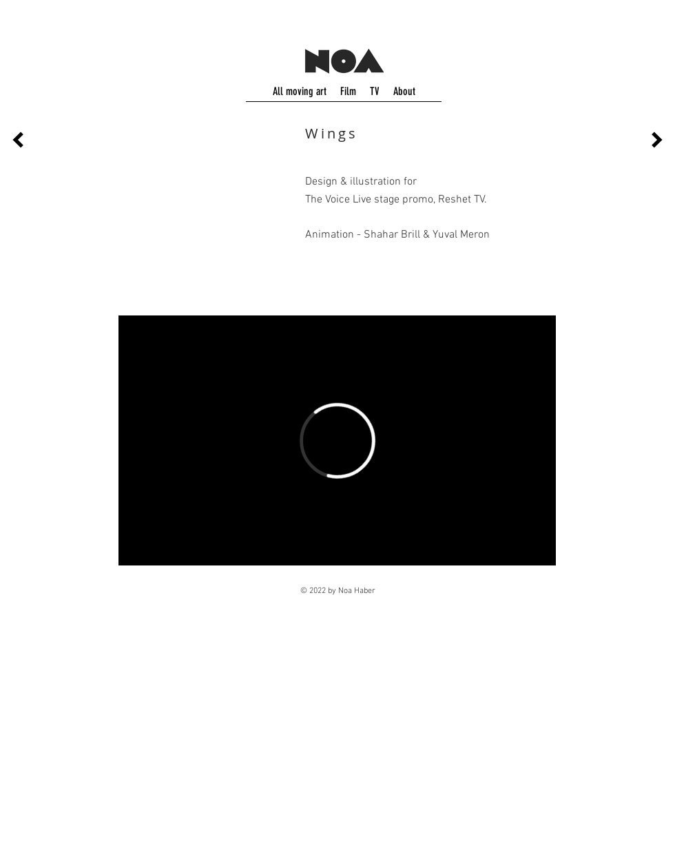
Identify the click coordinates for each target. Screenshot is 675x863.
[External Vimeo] (337, 440)
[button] (208, 214)
